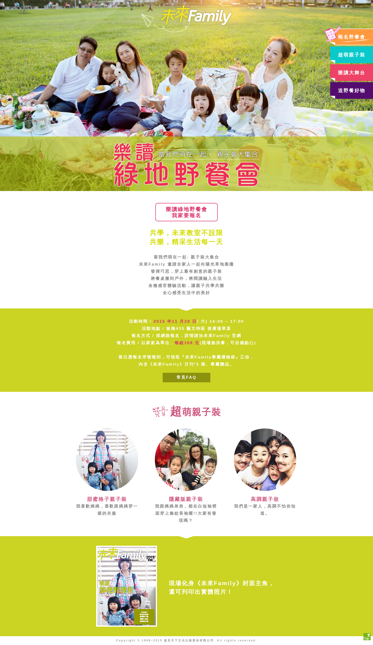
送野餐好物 (351, 90)
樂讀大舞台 (351, 72)
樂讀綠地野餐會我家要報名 (186, 212)
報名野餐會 (351, 37)
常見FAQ (186, 377)
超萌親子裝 (351, 54)
